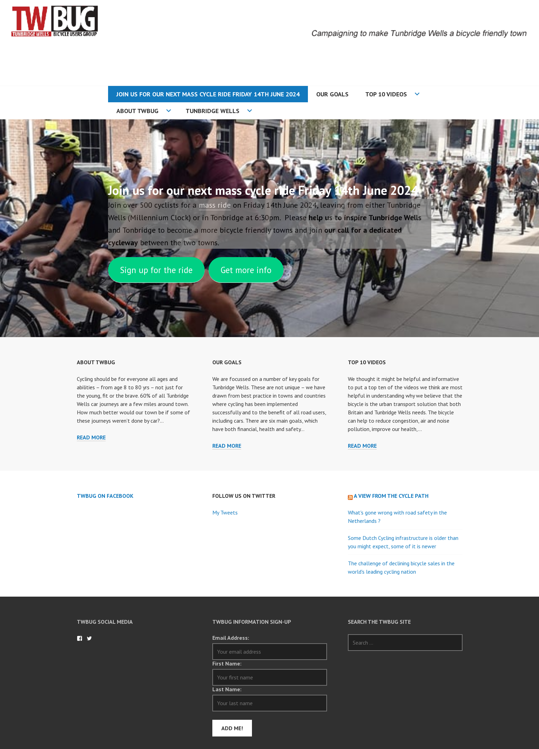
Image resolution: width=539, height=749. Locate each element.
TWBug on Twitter (89, 638)
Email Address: (230, 637)
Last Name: (227, 689)
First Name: (227, 663)
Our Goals (332, 94)
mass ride (215, 205)
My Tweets (225, 512)
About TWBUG (137, 111)
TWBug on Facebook (105, 495)
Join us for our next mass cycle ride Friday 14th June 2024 (208, 94)
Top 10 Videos (386, 94)
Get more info (246, 270)
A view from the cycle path (391, 495)
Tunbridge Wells (212, 111)
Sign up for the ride (156, 270)
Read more (91, 437)
